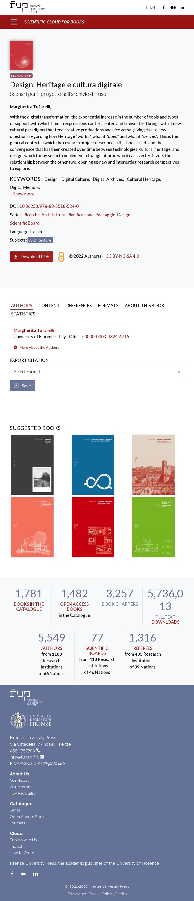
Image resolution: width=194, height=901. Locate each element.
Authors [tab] (21, 305)
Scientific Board (25, 223)
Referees (142, 648)
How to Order (22, 853)
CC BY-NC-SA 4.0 (122, 256)
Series (15, 810)
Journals (17, 823)
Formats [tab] (108, 305)
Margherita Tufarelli (34, 330)
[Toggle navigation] (13, 20)
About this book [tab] (144, 305)
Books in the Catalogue (29, 606)
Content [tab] (49, 305)
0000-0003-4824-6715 (106, 336)
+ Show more (22, 193)
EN (152, 7)
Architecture (40, 240)
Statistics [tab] (23, 313)
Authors (51, 648)
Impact (16, 846)
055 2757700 (22, 750)
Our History (20, 780)
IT (146, 7)
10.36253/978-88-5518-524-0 (49, 206)
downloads (165, 622)
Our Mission (20, 787)
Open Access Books (74, 606)
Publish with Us (23, 840)
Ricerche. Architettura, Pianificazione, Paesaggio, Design (76, 214)
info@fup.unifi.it (24, 757)
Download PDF (31, 257)
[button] (39, 347)
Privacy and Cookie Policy (89, 894)
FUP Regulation (24, 793)
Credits (121, 894)
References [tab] (79, 305)
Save (22, 386)
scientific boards (97, 651)
